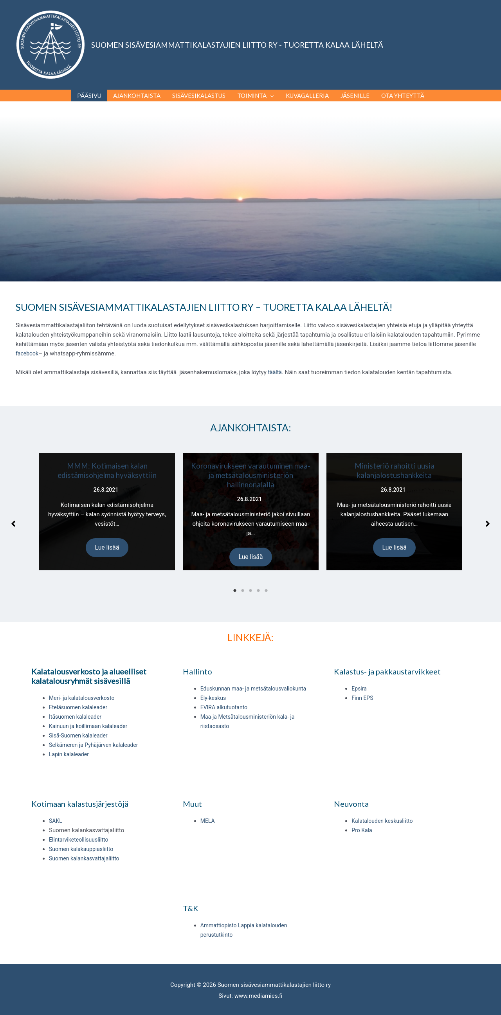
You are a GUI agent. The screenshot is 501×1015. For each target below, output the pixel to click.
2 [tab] (243, 582)
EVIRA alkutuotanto (225, 699)
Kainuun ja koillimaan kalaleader (91, 717)
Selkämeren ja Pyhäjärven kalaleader (96, 736)
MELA (208, 813)
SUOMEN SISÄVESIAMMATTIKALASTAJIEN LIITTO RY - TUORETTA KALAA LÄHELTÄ (237, 40)
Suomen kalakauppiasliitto (83, 841)
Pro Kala (362, 822)
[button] (13, 515)
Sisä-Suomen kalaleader (80, 727)
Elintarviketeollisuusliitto (80, 831)
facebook (28, 345)
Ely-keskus (214, 689)
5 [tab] (266, 582)
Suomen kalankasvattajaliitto (86, 850)
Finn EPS (363, 689)
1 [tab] (235, 582)
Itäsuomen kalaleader (77, 708)
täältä (275, 364)
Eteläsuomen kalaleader (80, 699)
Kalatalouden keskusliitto (384, 813)
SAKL (56, 813)
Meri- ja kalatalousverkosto (84, 689)
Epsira (359, 680)
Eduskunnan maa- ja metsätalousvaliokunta (257, 680)
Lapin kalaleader (70, 746)
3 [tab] (250, 582)
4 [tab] (258, 582)
